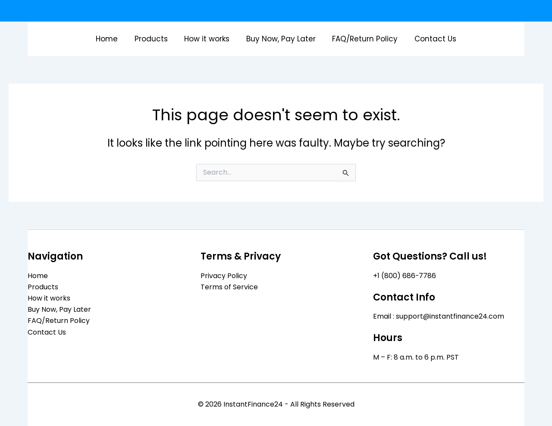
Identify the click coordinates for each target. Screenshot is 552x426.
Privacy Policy (224, 275)
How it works (208, 39)
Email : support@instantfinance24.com (439, 316)
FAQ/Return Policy (362, 39)
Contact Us (431, 39)
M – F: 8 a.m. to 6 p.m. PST (416, 357)
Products (154, 39)
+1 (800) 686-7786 (404, 275)
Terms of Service (229, 286)
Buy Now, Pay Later (280, 39)
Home (112, 39)
